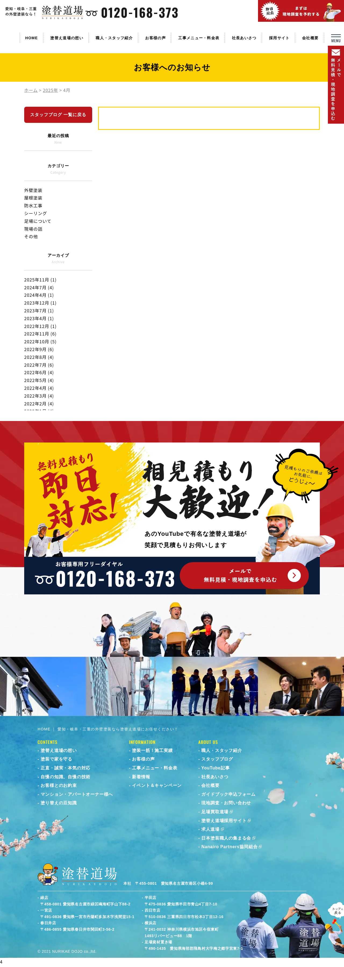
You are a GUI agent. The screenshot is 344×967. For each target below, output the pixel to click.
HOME (31, 38)
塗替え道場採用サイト (223, 820)
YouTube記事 (215, 768)
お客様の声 (155, 38)
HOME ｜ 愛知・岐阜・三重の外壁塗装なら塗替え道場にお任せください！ (108, 729)
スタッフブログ (217, 759)
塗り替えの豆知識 (59, 803)
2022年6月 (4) (39, 372)
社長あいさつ (244, 38)
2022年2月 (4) (39, 403)
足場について (38, 221)
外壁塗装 (33, 190)
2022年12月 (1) (40, 326)
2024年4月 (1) (39, 295)
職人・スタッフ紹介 (114, 38)
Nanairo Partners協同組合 (229, 846)
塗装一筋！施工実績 (152, 750)
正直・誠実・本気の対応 (65, 768)
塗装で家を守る (56, 759)
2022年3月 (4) (39, 395)
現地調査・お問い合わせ (226, 803)
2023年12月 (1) (40, 302)
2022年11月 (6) (40, 333)
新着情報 (141, 777)
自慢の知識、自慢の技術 (65, 777)
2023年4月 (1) (39, 318)
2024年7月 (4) (39, 287)
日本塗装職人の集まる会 (226, 838)
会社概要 (310, 38)
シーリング (35, 213)
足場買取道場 (214, 811)
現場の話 (33, 229)
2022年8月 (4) (39, 357)
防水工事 (33, 205)
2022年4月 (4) (39, 388)
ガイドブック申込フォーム (228, 794)
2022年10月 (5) (40, 341)
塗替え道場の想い (66, 38)
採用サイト (279, 38)
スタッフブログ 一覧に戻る (58, 114)
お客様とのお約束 (59, 785)
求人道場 (210, 829)
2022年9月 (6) (39, 349)
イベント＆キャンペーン (157, 785)
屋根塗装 (33, 197)
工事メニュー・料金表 (198, 38)
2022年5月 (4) (39, 380)
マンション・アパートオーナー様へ (77, 794)
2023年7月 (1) (39, 310)
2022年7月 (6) (39, 365)
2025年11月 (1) (40, 279)
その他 (31, 236)
